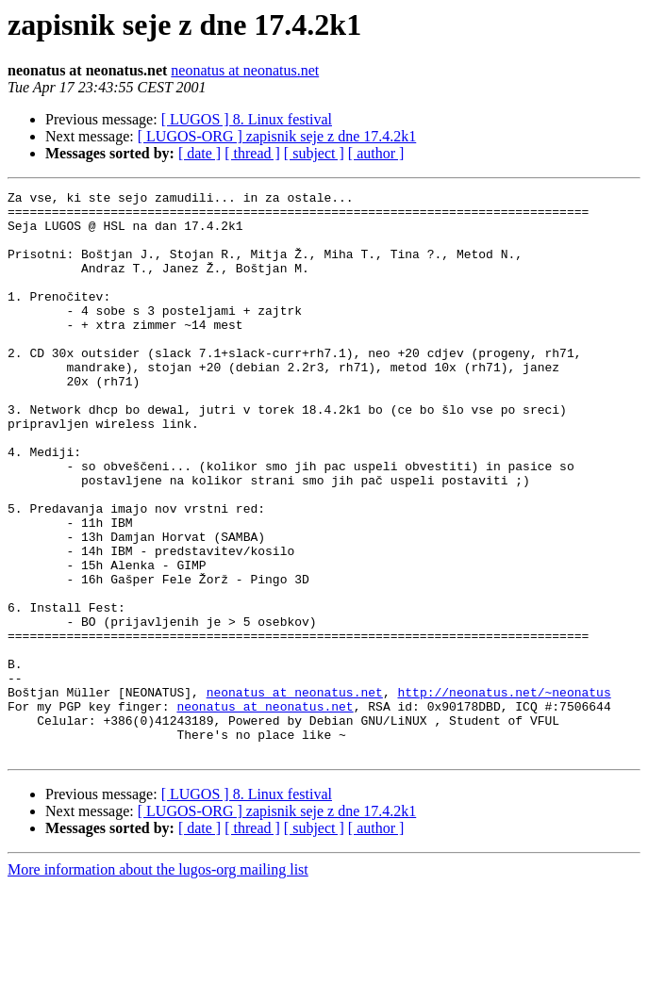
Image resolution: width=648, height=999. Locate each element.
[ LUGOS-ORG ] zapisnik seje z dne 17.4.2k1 (277, 136)
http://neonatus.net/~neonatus (503, 793)
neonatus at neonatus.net (245, 70)
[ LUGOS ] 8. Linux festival (246, 119)
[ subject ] (314, 153)
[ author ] (376, 153)
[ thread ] (252, 153)
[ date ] (199, 153)
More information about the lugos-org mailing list (158, 982)
